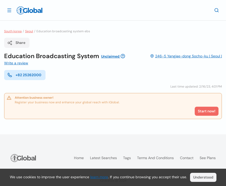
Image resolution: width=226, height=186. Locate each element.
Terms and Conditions (155, 158)
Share (16, 42)
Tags (127, 158)
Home (79, 158)
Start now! (206, 111)
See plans (208, 158)
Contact (186, 158)
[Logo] (29, 10)
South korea (13, 31)
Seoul (29, 31)
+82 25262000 (24, 75)
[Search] (217, 10)
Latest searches (103, 158)
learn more (99, 177)
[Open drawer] (9, 10)
